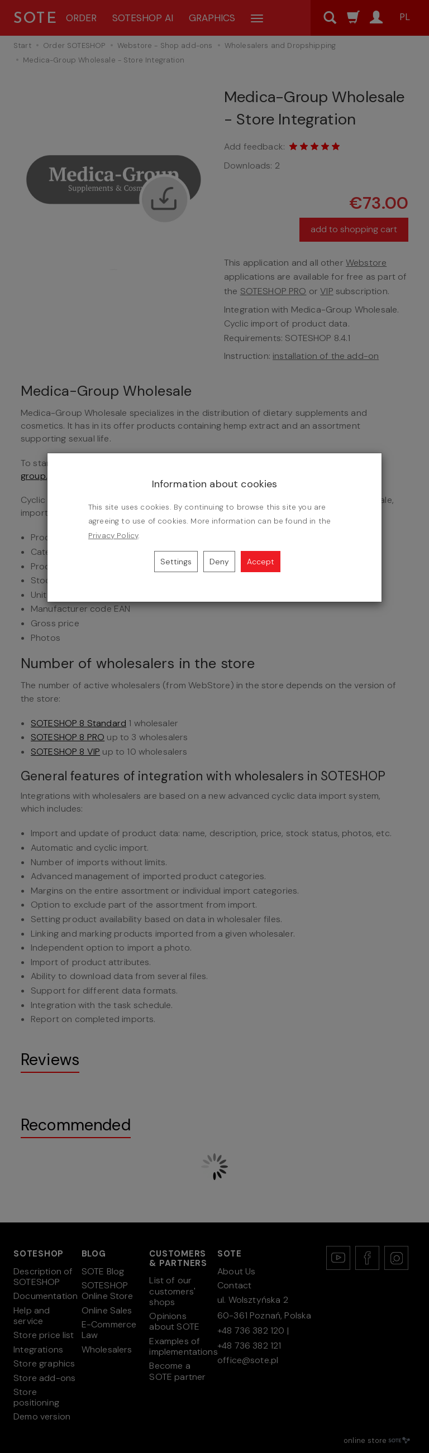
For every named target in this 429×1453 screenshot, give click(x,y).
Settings (176, 562)
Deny (219, 562)
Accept (260, 562)
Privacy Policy (113, 535)
